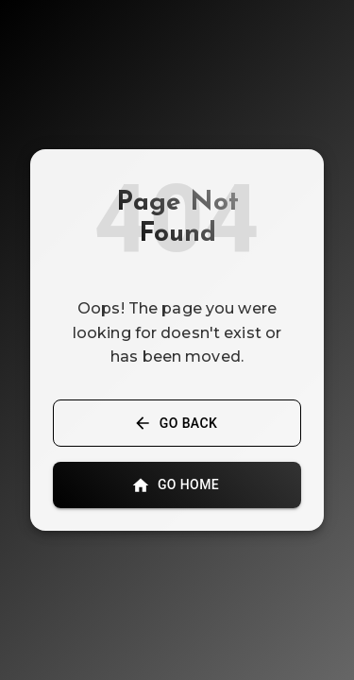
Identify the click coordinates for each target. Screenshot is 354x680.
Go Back (177, 423)
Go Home (177, 485)
